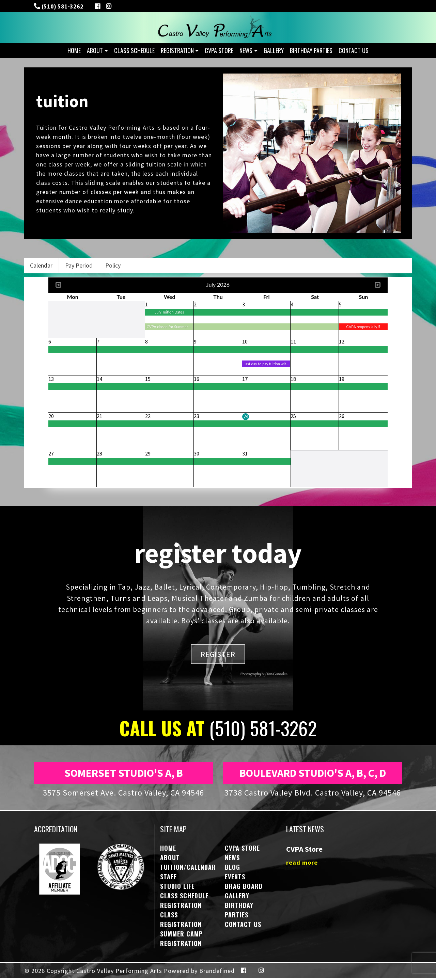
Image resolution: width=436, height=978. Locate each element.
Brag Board (244, 886)
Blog (232, 867)
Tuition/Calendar (188, 867)
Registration (177, 50)
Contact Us (354, 50)
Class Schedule (134, 50)
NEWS (245, 50)
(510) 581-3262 (61, 6)
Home (74, 50)
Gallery (274, 50)
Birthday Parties (311, 50)
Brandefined (217, 971)
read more (302, 862)
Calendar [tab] (41, 265)
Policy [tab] (113, 265)
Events (235, 876)
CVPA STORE (219, 50)
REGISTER (218, 654)
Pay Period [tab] (79, 265)
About (95, 50)
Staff (168, 876)
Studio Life (177, 886)
